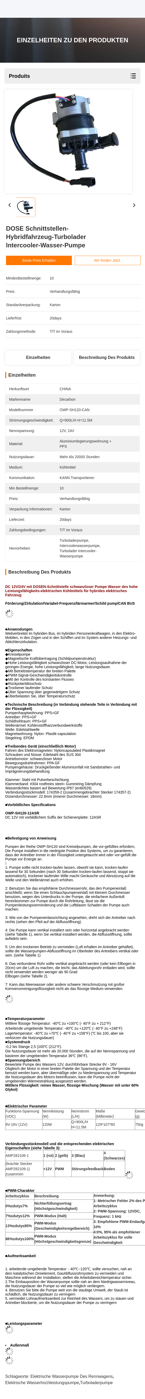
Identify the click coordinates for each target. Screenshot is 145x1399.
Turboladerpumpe (96, 1382)
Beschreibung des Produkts (107, 357)
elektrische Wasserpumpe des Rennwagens (71, 1376)
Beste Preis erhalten (47, 260)
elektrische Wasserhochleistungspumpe (42, 1382)
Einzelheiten (38, 357)
